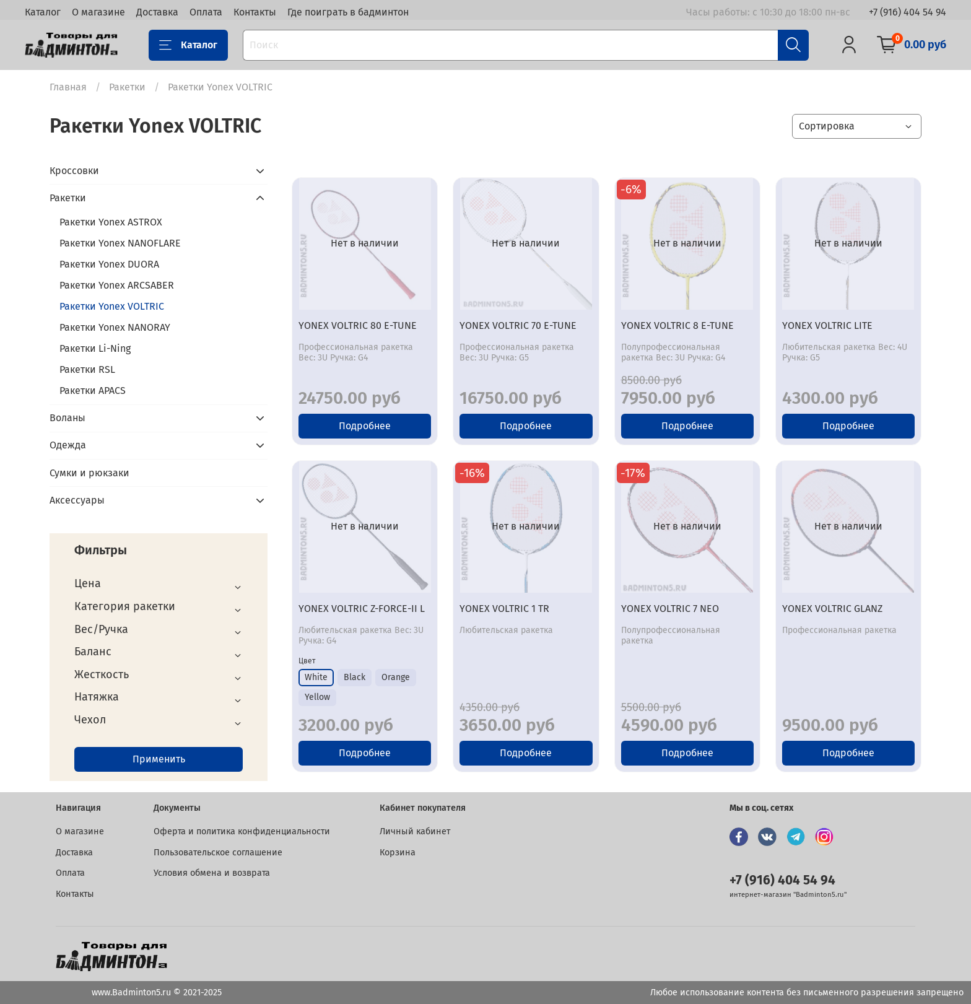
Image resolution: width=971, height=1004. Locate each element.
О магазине (98, 12)
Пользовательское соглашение (218, 852)
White (316, 677)
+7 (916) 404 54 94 (907, 12)
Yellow (317, 697)
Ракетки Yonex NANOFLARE (120, 243)
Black (354, 677)
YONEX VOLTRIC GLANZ (832, 608)
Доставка (157, 12)
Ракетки (127, 87)
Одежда (68, 445)
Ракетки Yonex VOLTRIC (111, 306)
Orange (395, 677)
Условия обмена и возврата (212, 873)
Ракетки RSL (87, 369)
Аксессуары (77, 500)
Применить (159, 759)
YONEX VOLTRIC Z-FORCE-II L (361, 608)
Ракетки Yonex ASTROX (110, 222)
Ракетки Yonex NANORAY (114, 327)
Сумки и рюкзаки (89, 473)
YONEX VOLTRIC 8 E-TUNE (677, 325)
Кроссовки (74, 171)
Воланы (67, 418)
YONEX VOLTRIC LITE (827, 325)
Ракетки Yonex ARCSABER (116, 285)
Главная (68, 87)
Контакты (254, 12)
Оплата (205, 12)
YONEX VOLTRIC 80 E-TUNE (357, 325)
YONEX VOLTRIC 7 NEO (670, 608)
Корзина (398, 852)
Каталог (43, 12)
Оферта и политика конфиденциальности (242, 831)
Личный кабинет (415, 831)
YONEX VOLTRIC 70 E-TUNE (518, 325)
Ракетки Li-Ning (95, 348)
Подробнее (365, 426)
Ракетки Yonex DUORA (109, 264)
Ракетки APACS (92, 390)
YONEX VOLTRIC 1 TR (504, 608)
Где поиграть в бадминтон (348, 12)
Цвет (306, 661)
